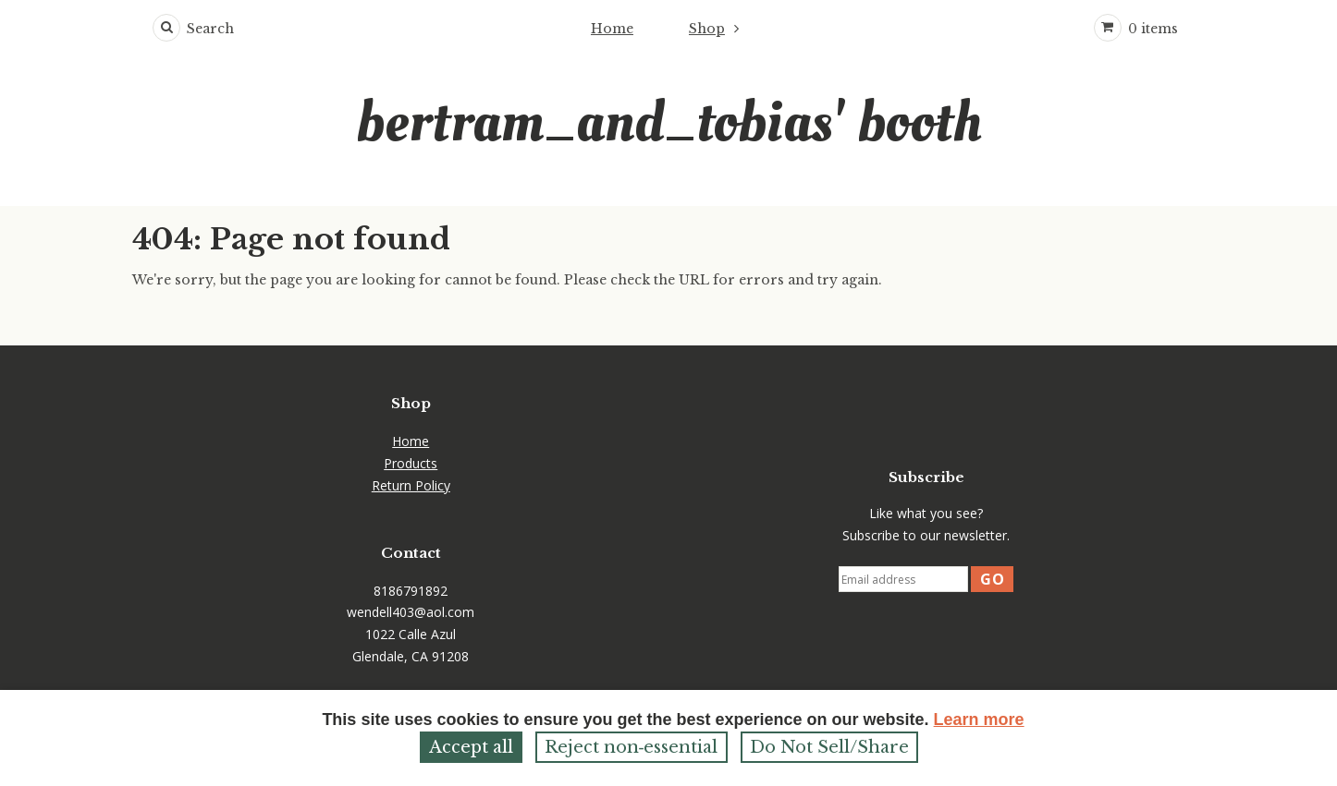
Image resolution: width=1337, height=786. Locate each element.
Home (612, 28)
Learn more (979, 719)
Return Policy (411, 485)
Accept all (471, 747)
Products (410, 463)
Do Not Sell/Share (829, 747)
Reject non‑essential (631, 747)
